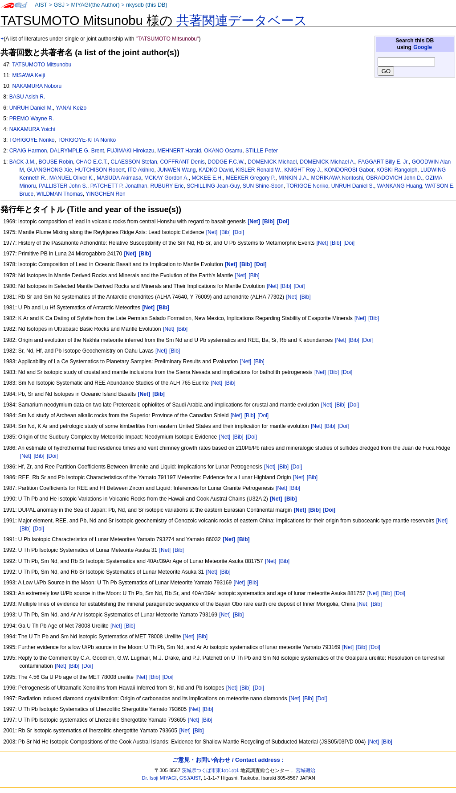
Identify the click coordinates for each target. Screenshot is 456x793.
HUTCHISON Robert (100, 170)
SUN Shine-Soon (263, 186)
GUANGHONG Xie (49, 170)
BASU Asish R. (27, 97)
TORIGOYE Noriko (31, 140)
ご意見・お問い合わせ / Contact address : (227, 759)
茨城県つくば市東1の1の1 (210, 770)
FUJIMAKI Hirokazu (130, 151)
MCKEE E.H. (207, 178)
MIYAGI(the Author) (95, 5)
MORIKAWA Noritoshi (337, 178)
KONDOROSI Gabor (348, 170)
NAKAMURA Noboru (36, 86)
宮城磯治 (305, 770)
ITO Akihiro (141, 170)
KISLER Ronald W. (258, 170)
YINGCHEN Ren (105, 194)
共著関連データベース (241, 20)
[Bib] (225, 232)
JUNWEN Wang (176, 170)
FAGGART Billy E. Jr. (383, 162)
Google (422, 47)
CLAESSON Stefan (134, 162)
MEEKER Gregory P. (250, 178)
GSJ (59, 5)
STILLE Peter (261, 151)
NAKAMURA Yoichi (32, 129)
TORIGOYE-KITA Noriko (86, 140)
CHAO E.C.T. (92, 162)
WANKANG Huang (399, 186)
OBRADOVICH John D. (394, 178)
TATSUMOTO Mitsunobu (41, 65)
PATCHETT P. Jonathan (118, 186)
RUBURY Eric (167, 186)
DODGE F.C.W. (226, 162)
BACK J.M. (22, 162)
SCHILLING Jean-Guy (213, 186)
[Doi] (238, 232)
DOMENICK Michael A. (327, 162)
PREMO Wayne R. (31, 118)
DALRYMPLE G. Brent (77, 151)
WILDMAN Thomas (60, 194)
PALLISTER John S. (63, 186)
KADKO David (216, 170)
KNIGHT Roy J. (302, 170)
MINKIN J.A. (293, 178)
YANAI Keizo (71, 108)
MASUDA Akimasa (119, 178)
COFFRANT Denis (182, 162)
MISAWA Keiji (28, 75)
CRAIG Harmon (28, 151)
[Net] (212, 232)
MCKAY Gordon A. (166, 178)
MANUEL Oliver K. (71, 178)
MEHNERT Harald (179, 151)
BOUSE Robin (56, 162)
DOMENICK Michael (272, 162)
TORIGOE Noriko (307, 186)
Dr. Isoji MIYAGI (159, 778)
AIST (41, 5)
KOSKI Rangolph (396, 170)
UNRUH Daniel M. (31, 108)
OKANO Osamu (223, 151)
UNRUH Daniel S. (352, 186)
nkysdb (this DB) (146, 5)
